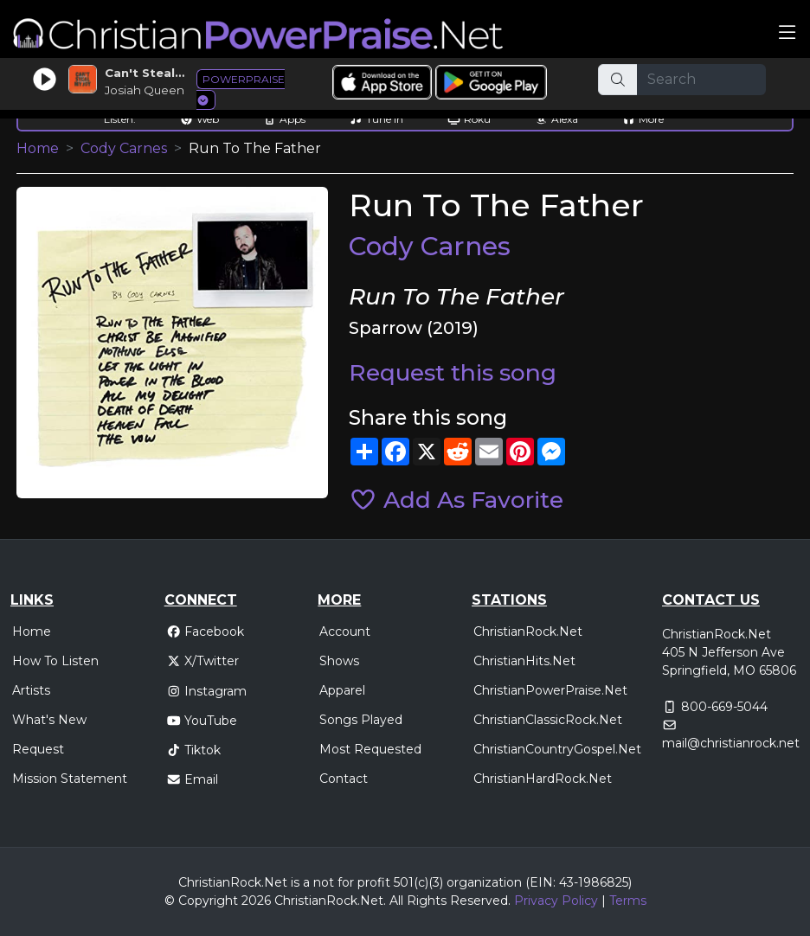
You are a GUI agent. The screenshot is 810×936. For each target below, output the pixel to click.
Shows (339, 661)
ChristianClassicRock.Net (547, 720)
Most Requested (370, 749)
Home (37, 148)
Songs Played (360, 720)
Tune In (376, 118)
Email (192, 779)
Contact (343, 779)
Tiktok (194, 750)
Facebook (205, 631)
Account (344, 631)
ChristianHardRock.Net (542, 779)
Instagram (207, 691)
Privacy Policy (556, 900)
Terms (627, 900)
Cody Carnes (123, 148)
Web (199, 118)
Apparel (342, 690)
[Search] (701, 79)
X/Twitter (203, 661)
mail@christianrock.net (731, 743)
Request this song (452, 372)
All (396, 900)
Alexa (556, 118)
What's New (49, 720)
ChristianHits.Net (524, 661)
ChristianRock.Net (527, 631)
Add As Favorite (456, 499)
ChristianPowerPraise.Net (550, 690)
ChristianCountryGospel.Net (557, 749)
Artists (31, 690)
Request (38, 749)
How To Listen (55, 661)
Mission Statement (69, 779)
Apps (284, 118)
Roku (469, 118)
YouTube (202, 721)
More (643, 118)
